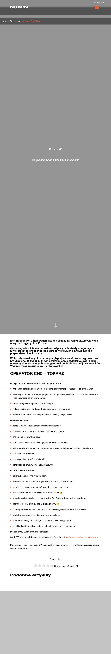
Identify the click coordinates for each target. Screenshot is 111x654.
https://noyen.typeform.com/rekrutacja (80, 537)
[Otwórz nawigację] (97, 7)
